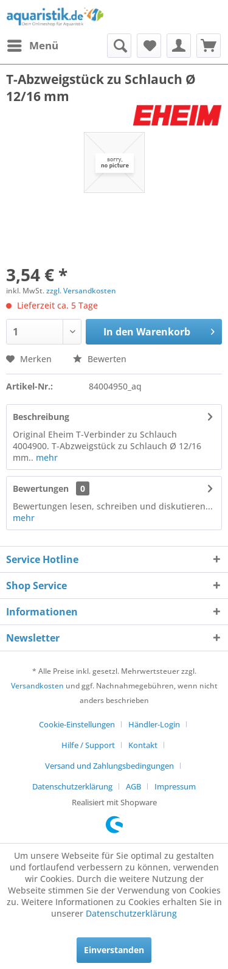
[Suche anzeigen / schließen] (119, 45)
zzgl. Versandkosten (81, 290)
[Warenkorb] (208, 45)
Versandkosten (37, 685)
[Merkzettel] (149, 45)
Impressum (175, 786)
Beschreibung (41, 416)
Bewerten (99, 359)
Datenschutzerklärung (72, 786)
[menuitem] (32, 45)
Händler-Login (154, 724)
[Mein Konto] (179, 45)
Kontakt (142, 745)
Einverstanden (114, 950)
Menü (32, 44)
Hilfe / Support (88, 745)
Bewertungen (41, 488)
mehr (47, 457)
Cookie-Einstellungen (77, 724)
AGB (133, 786)
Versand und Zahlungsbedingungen (109, 765)
